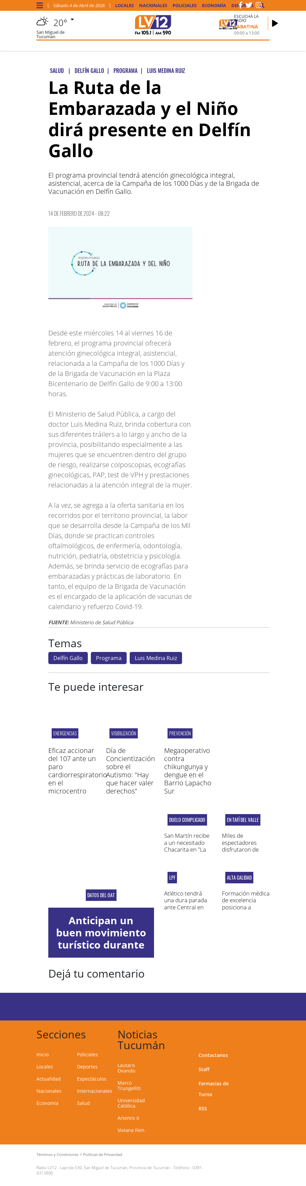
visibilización (123, 733)
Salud (83, 1103)
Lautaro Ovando (126, 1068)
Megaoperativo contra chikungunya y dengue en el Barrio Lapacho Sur (187, 771)
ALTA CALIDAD (239, 877)
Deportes (87, 1066)
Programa (109, 658)
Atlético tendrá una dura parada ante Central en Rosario (185, 903)
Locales (124, 5)
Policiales (185, 5)
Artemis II (128, 1118)
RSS (203, 1108)
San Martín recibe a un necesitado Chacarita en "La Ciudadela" (186, 846)
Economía (214, 5)
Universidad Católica (131, 1103)
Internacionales (94, 1091)
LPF (172, 877)
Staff (204, 1069)
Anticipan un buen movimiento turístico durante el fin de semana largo (101, 944)
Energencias (65, 733)
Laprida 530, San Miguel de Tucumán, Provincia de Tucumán (115, 1167)
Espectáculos (91, 1079)
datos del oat (101, 895)
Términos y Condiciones (57, 1154)
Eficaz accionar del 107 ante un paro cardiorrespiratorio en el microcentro (77, 771)
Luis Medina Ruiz (156, 658)
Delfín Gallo (68, 658)
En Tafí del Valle (243, 819)
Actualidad (48, 1079)
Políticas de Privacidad (102, 1154)
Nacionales (153, 5)
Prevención (180, 733)
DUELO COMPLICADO (187, 819)
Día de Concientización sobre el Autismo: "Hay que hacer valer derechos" (130, 771)
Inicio (42, 1054)
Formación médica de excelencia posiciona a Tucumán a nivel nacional (246, 907)
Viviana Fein (131, 1130)
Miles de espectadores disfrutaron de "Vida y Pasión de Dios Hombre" (243, 849)
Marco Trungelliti (129, 1085)
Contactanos (213, 1055)
